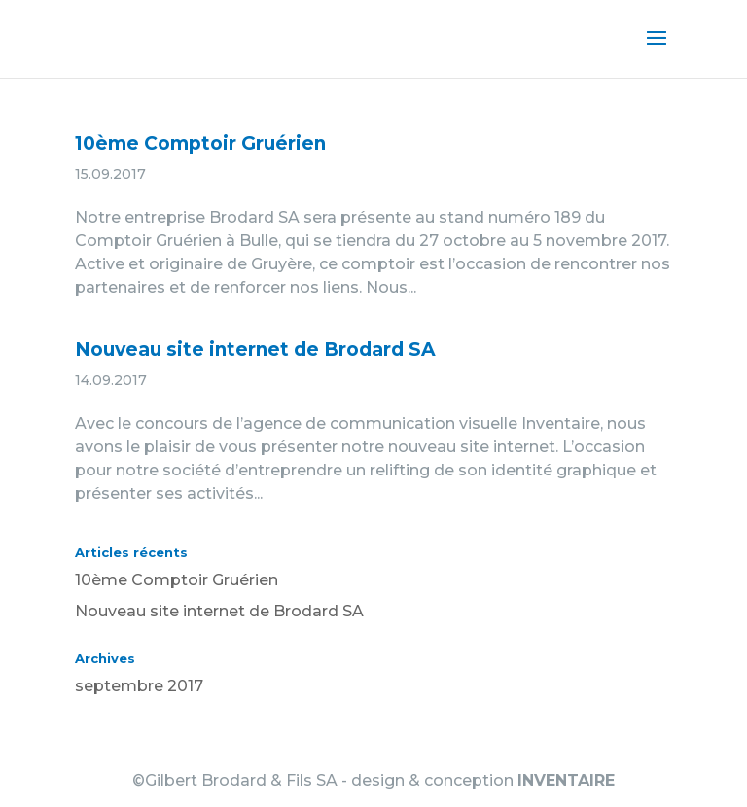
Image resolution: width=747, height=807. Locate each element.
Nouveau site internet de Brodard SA (255, 349)
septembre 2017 (139, 686)
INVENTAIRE (566, 780)
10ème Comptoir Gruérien (200, 143)
